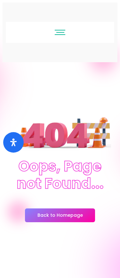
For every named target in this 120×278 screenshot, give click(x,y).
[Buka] (13, 142)
